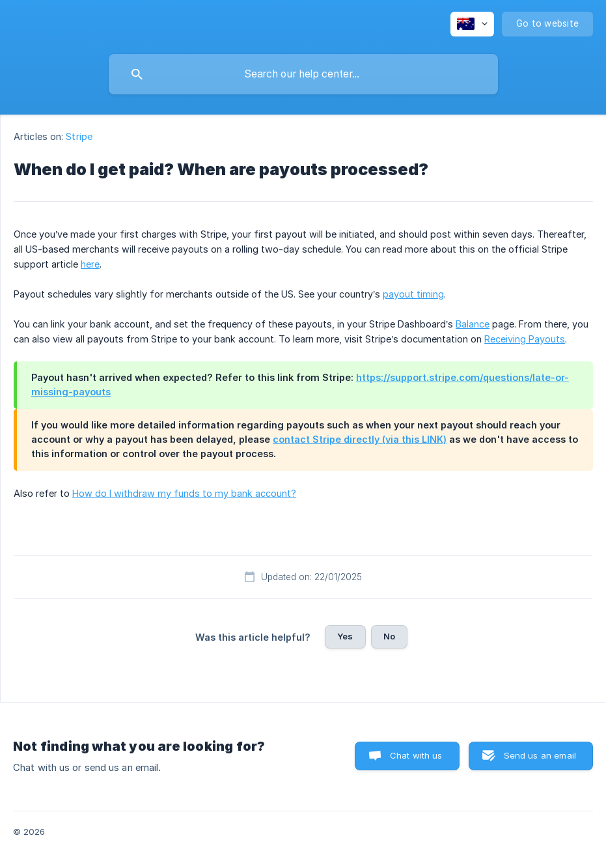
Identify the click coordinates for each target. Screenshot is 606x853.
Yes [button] (345, 636)
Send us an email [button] (540, 755)
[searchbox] (303, 74)
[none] (472, 24)
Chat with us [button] (416, 755)
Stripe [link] (79, 136)
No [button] (389, 636)
